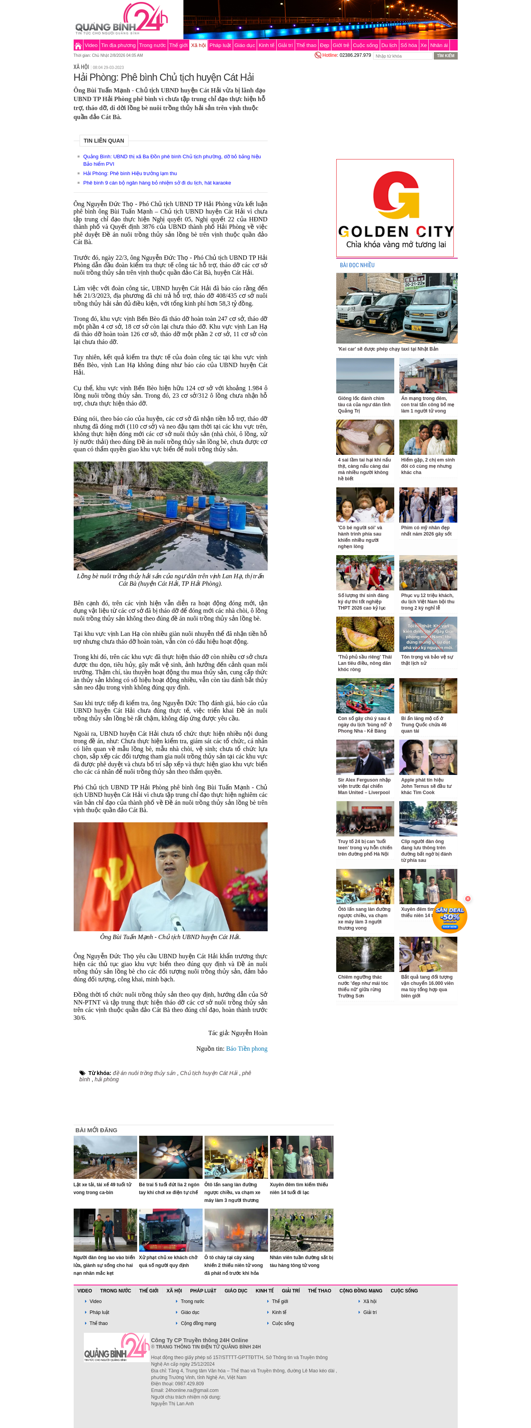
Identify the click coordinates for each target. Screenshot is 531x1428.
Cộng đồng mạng (360, 1291)
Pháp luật (220, 45)
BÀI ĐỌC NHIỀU (357, 265)
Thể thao (306, 45)
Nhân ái (439, 45)
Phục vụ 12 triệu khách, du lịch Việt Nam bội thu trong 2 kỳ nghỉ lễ (428, 602)
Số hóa (409, 45)
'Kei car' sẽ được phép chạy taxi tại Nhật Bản (388, 349)
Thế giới (178, 45)
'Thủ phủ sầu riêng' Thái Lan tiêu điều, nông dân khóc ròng (365, 663)
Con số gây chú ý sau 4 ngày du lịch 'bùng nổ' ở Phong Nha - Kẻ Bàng (364, 725)
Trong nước (152, 45)
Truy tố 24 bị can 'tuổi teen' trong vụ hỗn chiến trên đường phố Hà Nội (365, 848)
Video (91, 45)
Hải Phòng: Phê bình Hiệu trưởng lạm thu (130, 173)
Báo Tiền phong (246, 1048)
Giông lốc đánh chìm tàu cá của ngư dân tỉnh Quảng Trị (364, 405)
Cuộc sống (365, 45)
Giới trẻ (341, 45)
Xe (423, 45)
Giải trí (285, 45)
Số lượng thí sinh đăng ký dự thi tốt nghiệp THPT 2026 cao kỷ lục (363, 602)
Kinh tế (266, 45)
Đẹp (324, 45)
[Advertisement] (301, 177)
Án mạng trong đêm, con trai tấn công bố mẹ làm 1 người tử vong (428, 405)
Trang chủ (78, 45)
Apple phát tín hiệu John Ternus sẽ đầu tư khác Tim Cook (426, 786)
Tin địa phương (118, 45)
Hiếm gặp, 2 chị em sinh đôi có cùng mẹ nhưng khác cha (428, 466)
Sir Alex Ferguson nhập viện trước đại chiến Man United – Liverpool (364, 786)
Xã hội (198, 45)
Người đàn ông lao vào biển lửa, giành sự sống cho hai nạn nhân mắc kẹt (104, 1265)
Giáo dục (244, 45)
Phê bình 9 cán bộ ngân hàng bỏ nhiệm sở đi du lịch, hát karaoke (157, 183)
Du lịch (389, 45)
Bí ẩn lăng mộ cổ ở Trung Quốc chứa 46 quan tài (424, 725)
